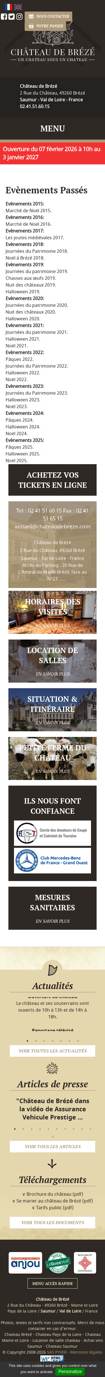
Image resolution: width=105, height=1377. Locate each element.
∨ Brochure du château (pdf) (52, 1194)
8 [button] (73, 1129)
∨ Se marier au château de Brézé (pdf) (52, 1201)
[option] (52, 1006)
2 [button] (36, 1041)
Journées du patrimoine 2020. (37, 305)
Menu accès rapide (52, 1283)
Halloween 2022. (23, 373)
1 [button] (27, 1041)
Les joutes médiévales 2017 (34, 237)
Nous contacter (48, 16)
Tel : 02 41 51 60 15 (39, 511)
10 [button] (90, 1129)
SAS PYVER (57, 1352)
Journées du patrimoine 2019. (37, 271)
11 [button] (52, 1136)
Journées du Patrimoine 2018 (36, 251)
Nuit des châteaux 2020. (31, 312)
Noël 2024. (17, 433)
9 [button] (82, 1129)
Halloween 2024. (23, 427)
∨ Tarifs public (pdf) (53, 1207)
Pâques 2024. (20, 420)
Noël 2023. (17, 406)
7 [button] (78, 1041)
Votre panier (45, 26)
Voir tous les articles (53, 1147)
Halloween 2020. (23, 319)
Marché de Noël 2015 (28, 210)
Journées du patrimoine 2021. (37, 332)
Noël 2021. (17, 346)
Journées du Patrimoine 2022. (37, 366)
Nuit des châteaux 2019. (31, 285)
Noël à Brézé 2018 (24, 258)
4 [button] (52, 1041)
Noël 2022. (17, 379)
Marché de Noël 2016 (28, 224)
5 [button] (61, 1041)
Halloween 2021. (23, 339)
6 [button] (69, 1041)
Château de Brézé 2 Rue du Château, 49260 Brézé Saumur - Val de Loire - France (52, 550)
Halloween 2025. (23, 454)
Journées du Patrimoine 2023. (37, 393)
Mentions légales (86, 1352)
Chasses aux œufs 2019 (30, 278)
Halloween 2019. (23, 292)
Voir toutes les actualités (52, 1051)
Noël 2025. (17, 460)
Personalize (70, 1371)
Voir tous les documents (52, 1223)
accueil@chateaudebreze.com (52, 527)
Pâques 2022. (20, 359)
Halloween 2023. (23, 400)
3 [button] (44, 1041)
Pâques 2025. (20, 447)
